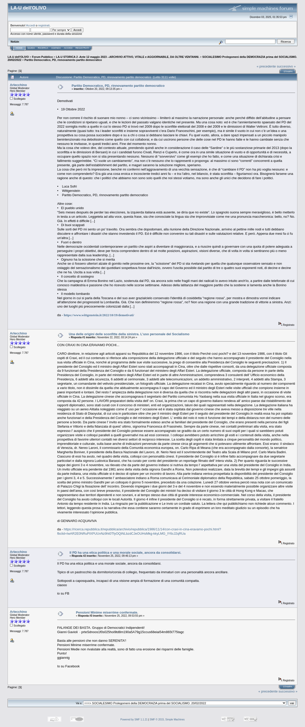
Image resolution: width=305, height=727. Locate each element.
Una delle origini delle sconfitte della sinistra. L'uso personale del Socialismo (129, 334)
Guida (31, 48)
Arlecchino (18, 85)
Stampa (288, 71)
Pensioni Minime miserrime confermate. (107, 612)
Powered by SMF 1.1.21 (133, 719)
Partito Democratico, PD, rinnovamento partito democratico (63, 59)
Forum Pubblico (42, 56)
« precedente (266, 66)
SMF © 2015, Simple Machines (167, 719)
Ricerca (43, 48)
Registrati (82, 48)
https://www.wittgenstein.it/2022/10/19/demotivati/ (99, 315)
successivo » (286, 66)
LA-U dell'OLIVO (18, 56)
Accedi (30, 25)
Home (19, 48)
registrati (44, 25)
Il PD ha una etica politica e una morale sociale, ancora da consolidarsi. (125, 552)
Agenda (56, 48)
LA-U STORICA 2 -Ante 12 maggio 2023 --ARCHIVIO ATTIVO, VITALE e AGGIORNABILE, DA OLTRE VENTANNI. (127, 56)
